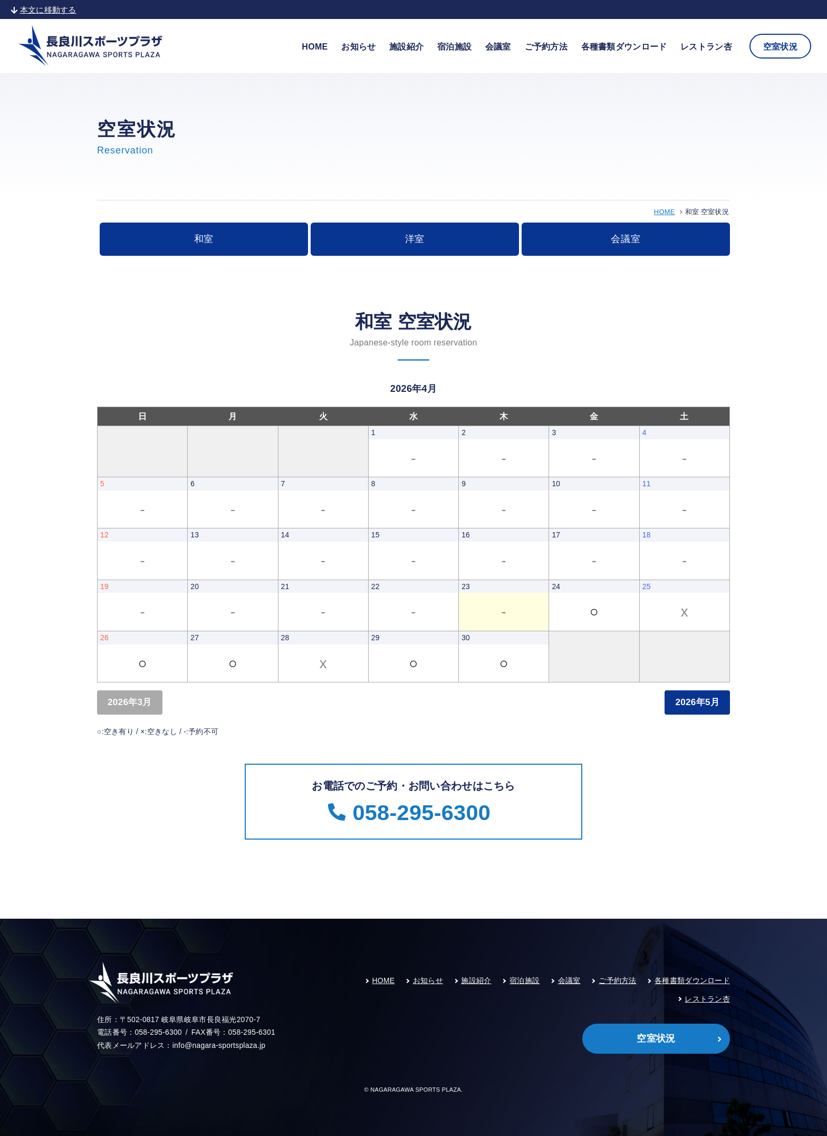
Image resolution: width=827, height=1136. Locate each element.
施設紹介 (406, 46)
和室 (204, 239)
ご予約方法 (546, 46)
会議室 (498, 46)
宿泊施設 (454, 46)
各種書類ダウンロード (624, 46)
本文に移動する (43, 9)
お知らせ (358, 46)
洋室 (415, 239)
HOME (315, 46)
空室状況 (780, 46)
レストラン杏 (706, 46)
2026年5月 (697, 702)
